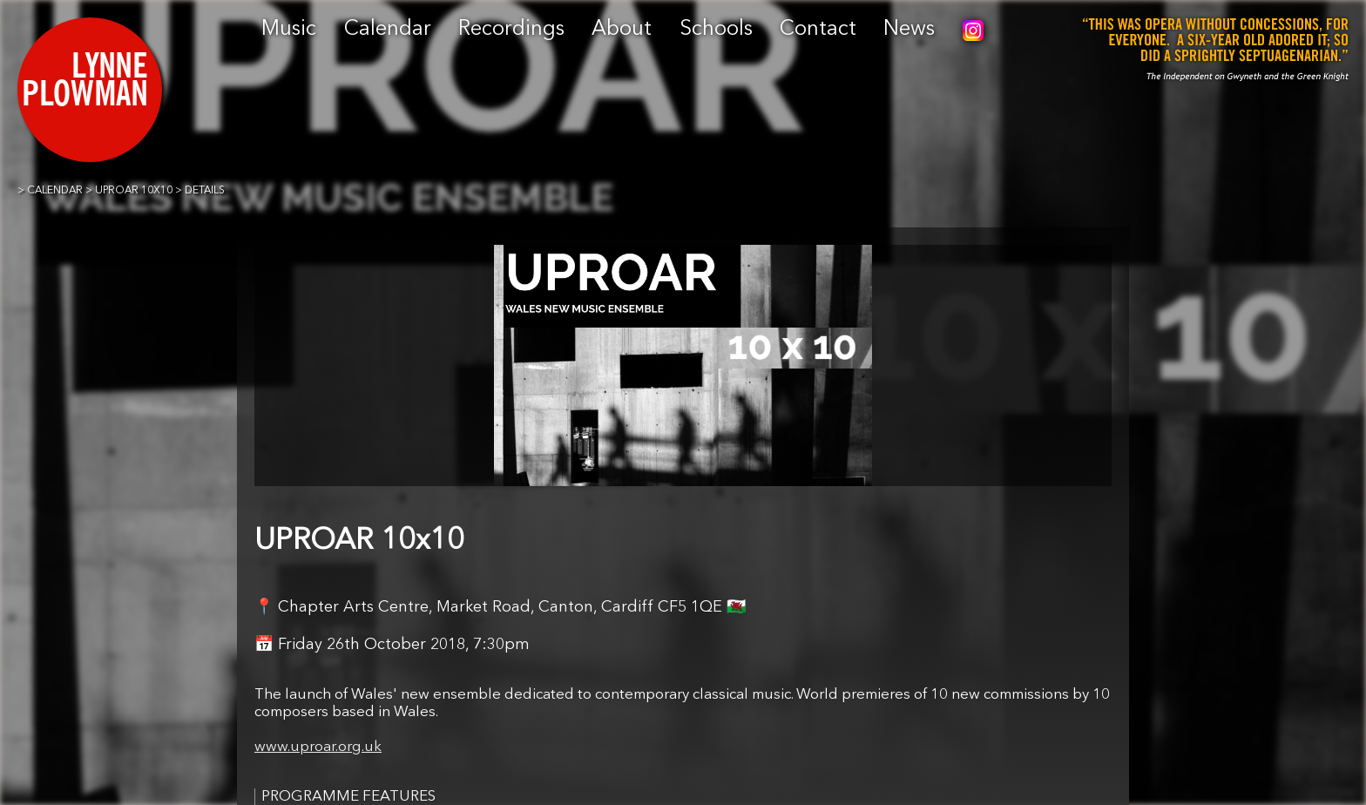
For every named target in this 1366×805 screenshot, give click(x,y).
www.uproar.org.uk (318, 747)
